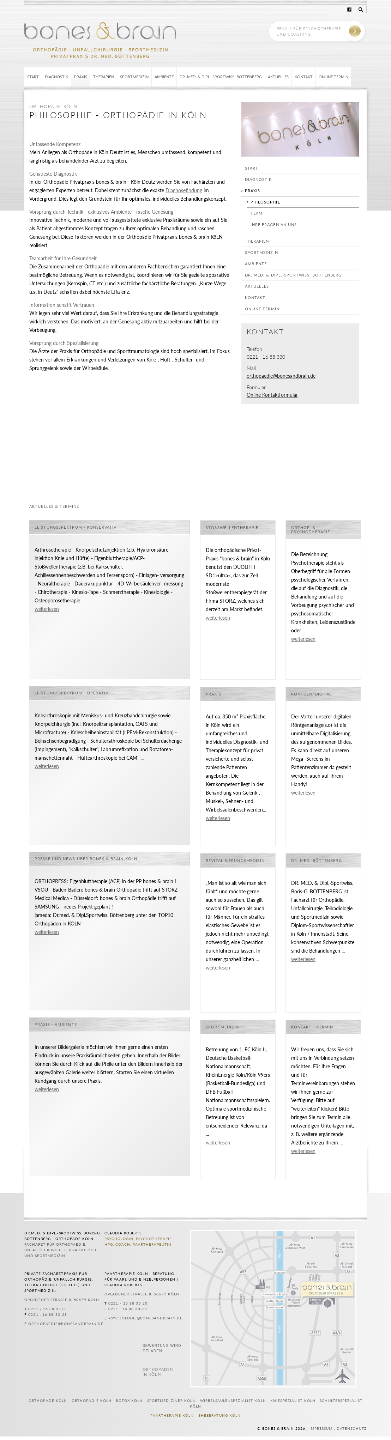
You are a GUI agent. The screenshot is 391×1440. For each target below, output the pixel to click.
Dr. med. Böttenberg (316, 860)
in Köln (158, 1372)
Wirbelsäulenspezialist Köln (233, 1400)
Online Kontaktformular (272, 395)
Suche (361, 9)
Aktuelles (278, 76)
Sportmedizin (134, 76)
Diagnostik (56, 76)
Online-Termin (333, 76)
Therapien (103, 76)
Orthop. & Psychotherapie (310, 529)
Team (257, 213)
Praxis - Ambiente (56, 1024)
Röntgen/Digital (311, 694)
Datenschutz (352, 1428)
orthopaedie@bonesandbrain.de (281, 376)
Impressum (321, 1428)
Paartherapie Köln (172, 1415)
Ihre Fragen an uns (274, 224)
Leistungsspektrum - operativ (71, 693)
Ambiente (164, 76)
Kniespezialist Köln (292, 1400)
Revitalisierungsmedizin (235, 860)
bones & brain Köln (100, 39)
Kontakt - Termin (312, 1027)
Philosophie (265, 202)
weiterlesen (47, 609)
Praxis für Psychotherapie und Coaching (309, 31)
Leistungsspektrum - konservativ (75, 527)
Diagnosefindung (184, 190)
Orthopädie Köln (92, 1400)
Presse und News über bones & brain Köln (86, 859)
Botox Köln (129, 1400)
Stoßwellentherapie (232, 527)
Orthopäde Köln (48, 1400)
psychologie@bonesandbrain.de (145, 1318)
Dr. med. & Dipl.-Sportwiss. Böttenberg (221, 76)
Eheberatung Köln (219, 1415)
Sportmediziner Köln (171, 1400)
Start (33, 76)
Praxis (80, 76)
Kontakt (304, 76)
